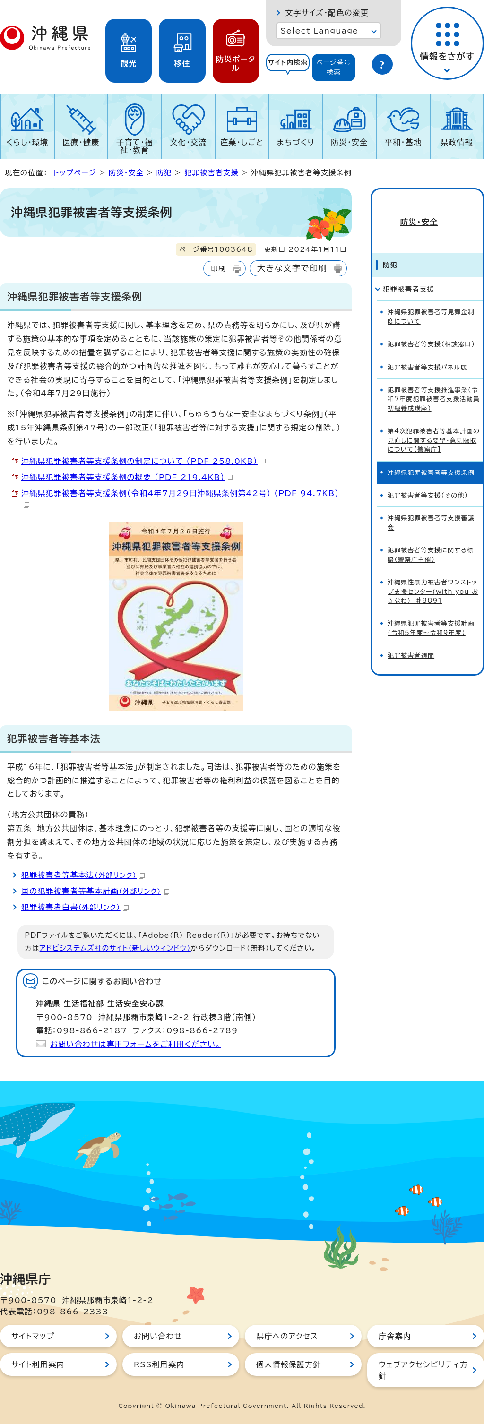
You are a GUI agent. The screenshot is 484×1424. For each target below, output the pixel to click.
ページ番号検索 (333, 67)
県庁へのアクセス (287, 1336)
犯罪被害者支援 (211, 172)
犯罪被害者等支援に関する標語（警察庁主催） (431, 538)
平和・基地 (403, 142)
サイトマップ (32, 1336)
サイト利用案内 (38, 1364)
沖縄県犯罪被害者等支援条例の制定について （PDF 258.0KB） (143, 461)
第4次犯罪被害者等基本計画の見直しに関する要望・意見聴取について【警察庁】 (434, 424)
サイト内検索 (288, 62)
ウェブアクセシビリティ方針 (423, 1370)
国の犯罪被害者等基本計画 (95, 891)
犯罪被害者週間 (411, 639)
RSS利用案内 (159, 1364)
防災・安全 (349, 142)
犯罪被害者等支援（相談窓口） (431, 328)
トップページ (74, 172)
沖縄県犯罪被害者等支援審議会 (431, 506)
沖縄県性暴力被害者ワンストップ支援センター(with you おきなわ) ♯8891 (433, 575)
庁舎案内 (395, 1336)
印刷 (218, 268)
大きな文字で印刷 (292, 268)
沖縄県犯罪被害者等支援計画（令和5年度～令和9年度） (431, 611)
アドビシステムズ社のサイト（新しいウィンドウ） (115, 948)
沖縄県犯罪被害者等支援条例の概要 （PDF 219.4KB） (127, 477)
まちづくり (296, 142)
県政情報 (457, 142)
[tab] (288, 67)
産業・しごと (241, 142)
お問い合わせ (158, 1336)
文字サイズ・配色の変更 (327, 13)
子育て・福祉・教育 (134, 146)
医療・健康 (80, 142)
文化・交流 (188, 142)
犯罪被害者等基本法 (83, 875)
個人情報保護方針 (288, 1364)
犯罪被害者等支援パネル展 (427, 350)
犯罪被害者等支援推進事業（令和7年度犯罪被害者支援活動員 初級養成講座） (435, 382)
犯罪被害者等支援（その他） (428, 479)
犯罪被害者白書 (75, 907)
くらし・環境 (27, 142)
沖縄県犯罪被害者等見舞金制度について (431, 300)
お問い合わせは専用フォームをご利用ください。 (135, 1044)
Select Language (319, 30)
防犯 (164, 172)
